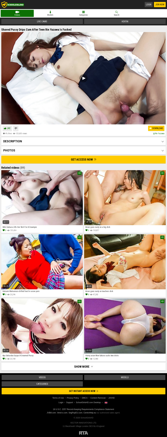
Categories (83, 15)
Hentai (125, 21)
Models (50, 15)
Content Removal (98, 398)
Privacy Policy (73, 398)
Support (69, 402)
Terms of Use (58, 398)
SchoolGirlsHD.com (12, 4)
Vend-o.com (62, 413)
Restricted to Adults (83, 433)
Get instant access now (83, 391)
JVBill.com (51, 413)
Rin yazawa (159, 133)
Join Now (159, 4)
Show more (83, 366)
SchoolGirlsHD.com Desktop (88, 402)
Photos (9, 150)
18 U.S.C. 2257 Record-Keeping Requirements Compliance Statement (83, 409)
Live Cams (42, 21)
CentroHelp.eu (90, 413)
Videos (17, 15)
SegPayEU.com (75, 413)
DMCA (84, 398)
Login (148, 4)
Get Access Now (83, 159)
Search (116, 15)
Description (12, 141)
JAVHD (111, 398)
